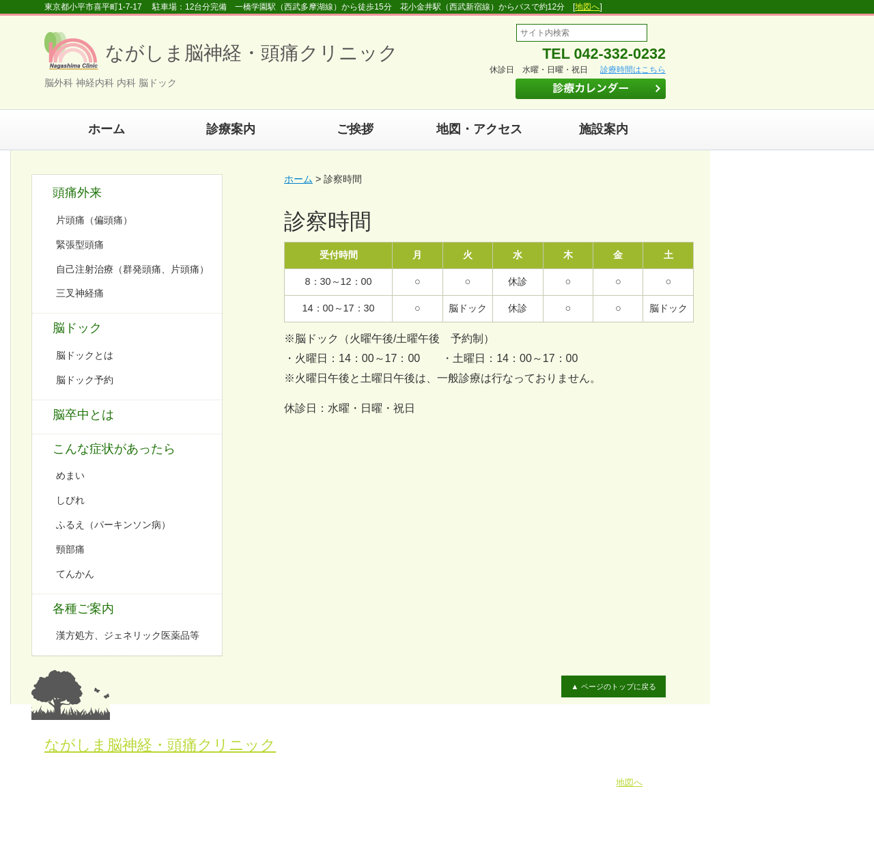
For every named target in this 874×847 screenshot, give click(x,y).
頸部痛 (70, 549)
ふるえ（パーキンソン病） (113, 524)
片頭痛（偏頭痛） (94, 219)
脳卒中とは (83, 414)
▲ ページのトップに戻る (613, 686)
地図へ (587, 7)
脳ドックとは (84, 355)
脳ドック (77, 328)
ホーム (106, 129)
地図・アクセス (479, 129)
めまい (70, 475)
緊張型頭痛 (80, 244)
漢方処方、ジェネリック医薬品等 (127, 635)
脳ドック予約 (84, 379)
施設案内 (603, 129)
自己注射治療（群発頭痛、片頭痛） (132, 269)
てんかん (75, 573)
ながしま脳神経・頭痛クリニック (160, 744)
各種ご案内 (83, 608)
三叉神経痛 (80, 293)
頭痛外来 (77, 192)
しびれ (70, 500)
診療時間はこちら (633, 69)
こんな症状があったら (114, 449)
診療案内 (230, 129)
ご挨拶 (355, 129)
